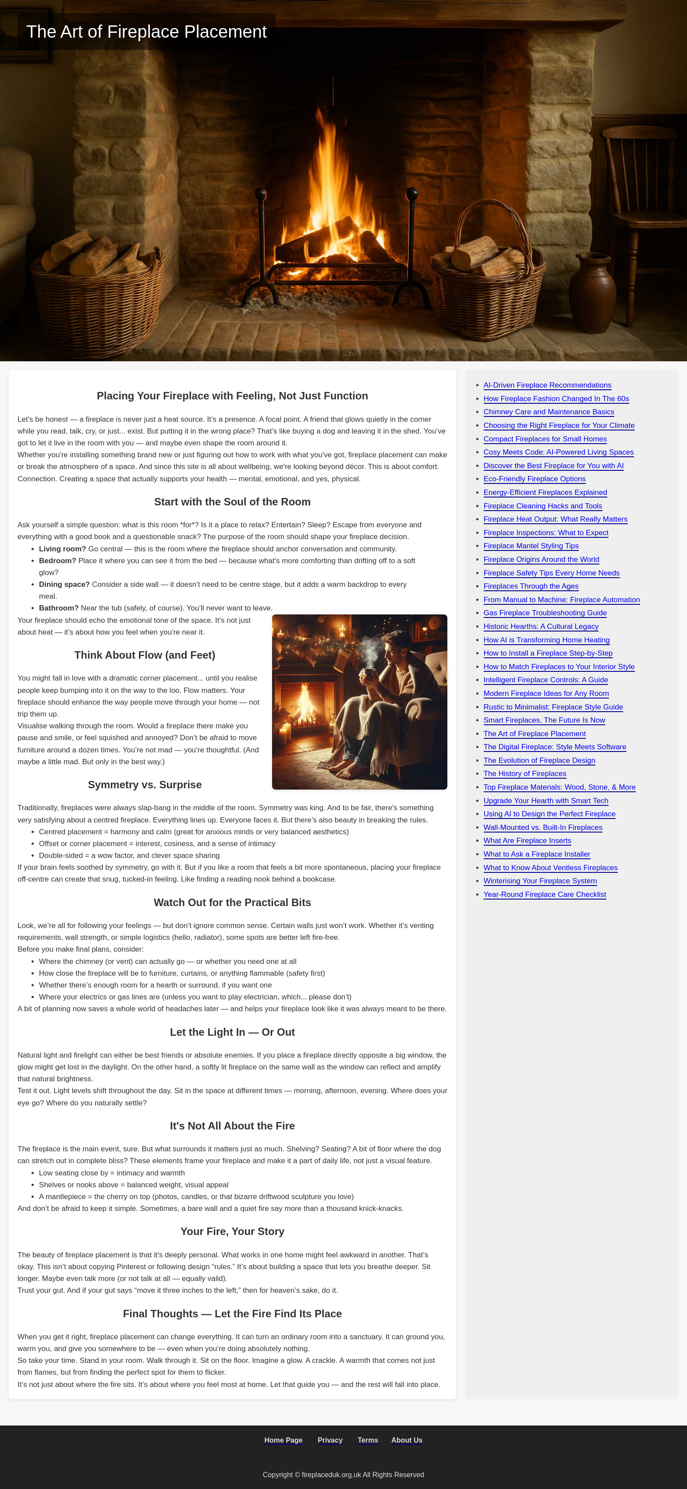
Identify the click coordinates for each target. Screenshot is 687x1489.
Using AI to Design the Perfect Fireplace (550, 814)
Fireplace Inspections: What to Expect (546, 533)
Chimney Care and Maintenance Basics (549, 412)
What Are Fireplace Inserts (527, 840)
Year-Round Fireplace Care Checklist (545, 894)
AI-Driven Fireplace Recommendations (548, 385)
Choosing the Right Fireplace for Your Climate (559, 425)
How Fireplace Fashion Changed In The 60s (556, 399)
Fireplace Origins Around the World (541, 559)
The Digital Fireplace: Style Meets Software (555, 747)
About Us (406, 1440)
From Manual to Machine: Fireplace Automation (562, 600)
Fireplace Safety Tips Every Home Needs (552, 573)
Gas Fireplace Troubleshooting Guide (545, 613)
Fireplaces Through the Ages (531, 586)
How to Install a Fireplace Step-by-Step (548, 653)
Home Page (284, 1440)
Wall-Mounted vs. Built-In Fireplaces (543, 827)
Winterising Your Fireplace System (540, 881)
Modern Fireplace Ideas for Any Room (546, 693)
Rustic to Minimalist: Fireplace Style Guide (553, 707)
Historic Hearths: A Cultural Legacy (541, 626)
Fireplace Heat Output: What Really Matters (556, 519)
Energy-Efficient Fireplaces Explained (545, 492)
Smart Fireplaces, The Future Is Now (544, 720)
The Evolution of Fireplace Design (539, 760)
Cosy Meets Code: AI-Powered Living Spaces (559, 452)
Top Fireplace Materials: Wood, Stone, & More (560, 787)
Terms (368, 1440)
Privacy (330, 1440)
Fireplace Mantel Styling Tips (531, 546)
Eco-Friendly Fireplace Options (535, 479)
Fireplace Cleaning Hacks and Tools (543, 506)
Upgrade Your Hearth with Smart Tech (546, 801)
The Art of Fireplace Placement (535, 734)
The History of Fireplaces (525, 773)
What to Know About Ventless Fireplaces (551, 868)
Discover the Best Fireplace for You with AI (554, 466)
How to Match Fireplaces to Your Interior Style (559, 667)
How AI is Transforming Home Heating (547, 640)
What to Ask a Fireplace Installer (537, 854)
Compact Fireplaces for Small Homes (545, 439)
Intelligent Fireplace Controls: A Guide (546, 680)
